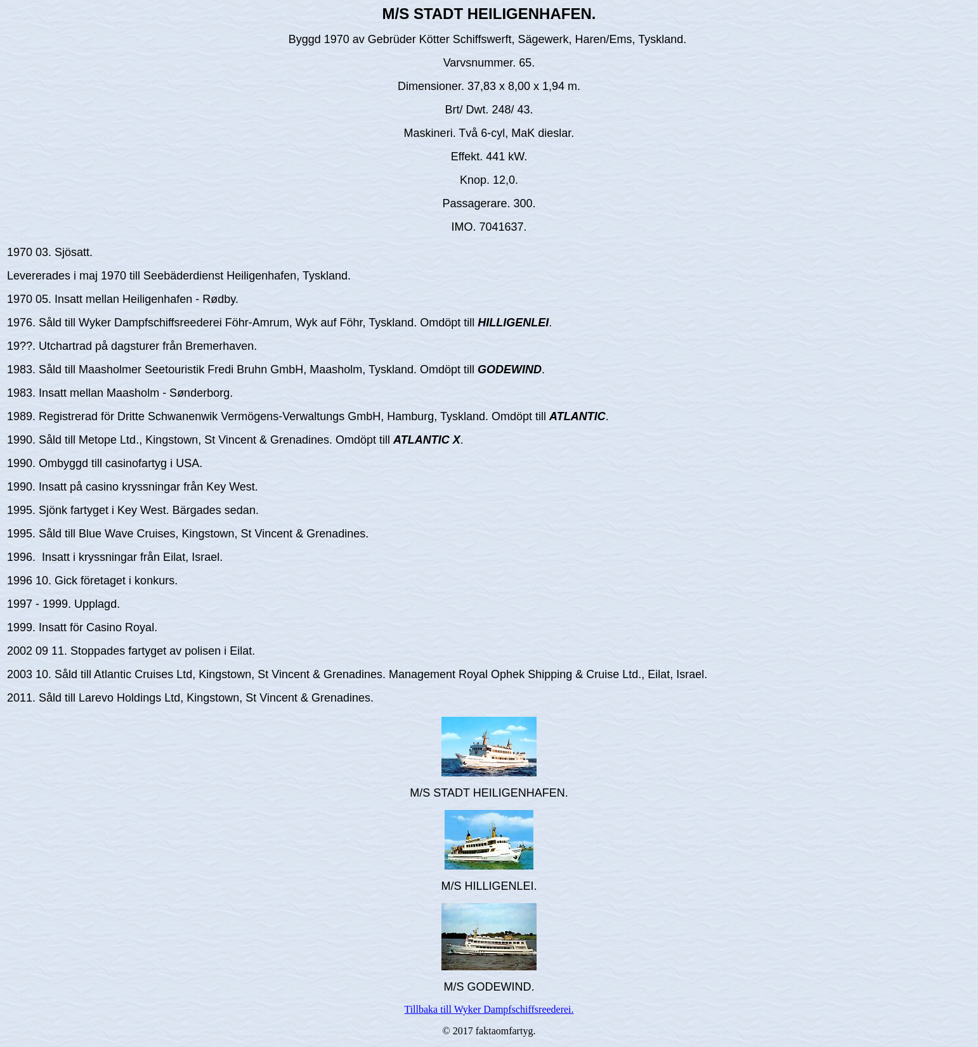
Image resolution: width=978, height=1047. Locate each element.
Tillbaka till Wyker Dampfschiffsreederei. (488, 1009)
